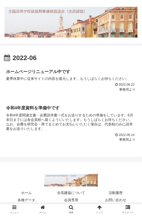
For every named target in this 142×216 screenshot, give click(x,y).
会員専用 (71, 200)
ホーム (26, 193)
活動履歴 (116, 193)
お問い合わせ (115, 200)
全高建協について (71, 193)
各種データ (26, 200)
